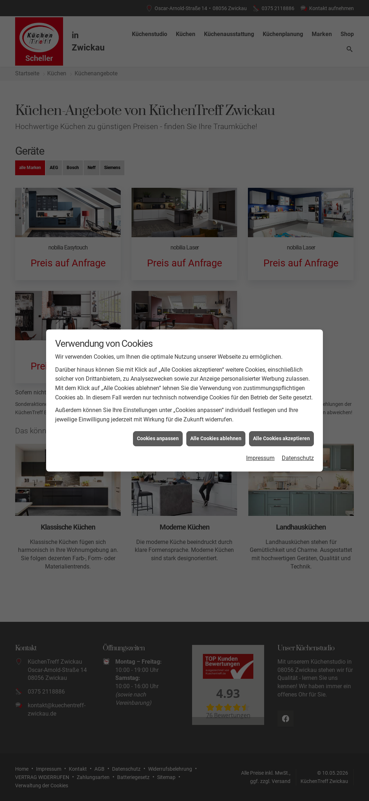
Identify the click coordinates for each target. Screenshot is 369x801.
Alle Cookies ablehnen (215, 423)
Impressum (260, 442)
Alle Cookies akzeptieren (281, 423)
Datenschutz (298, 442)
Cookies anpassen (158, 423)
